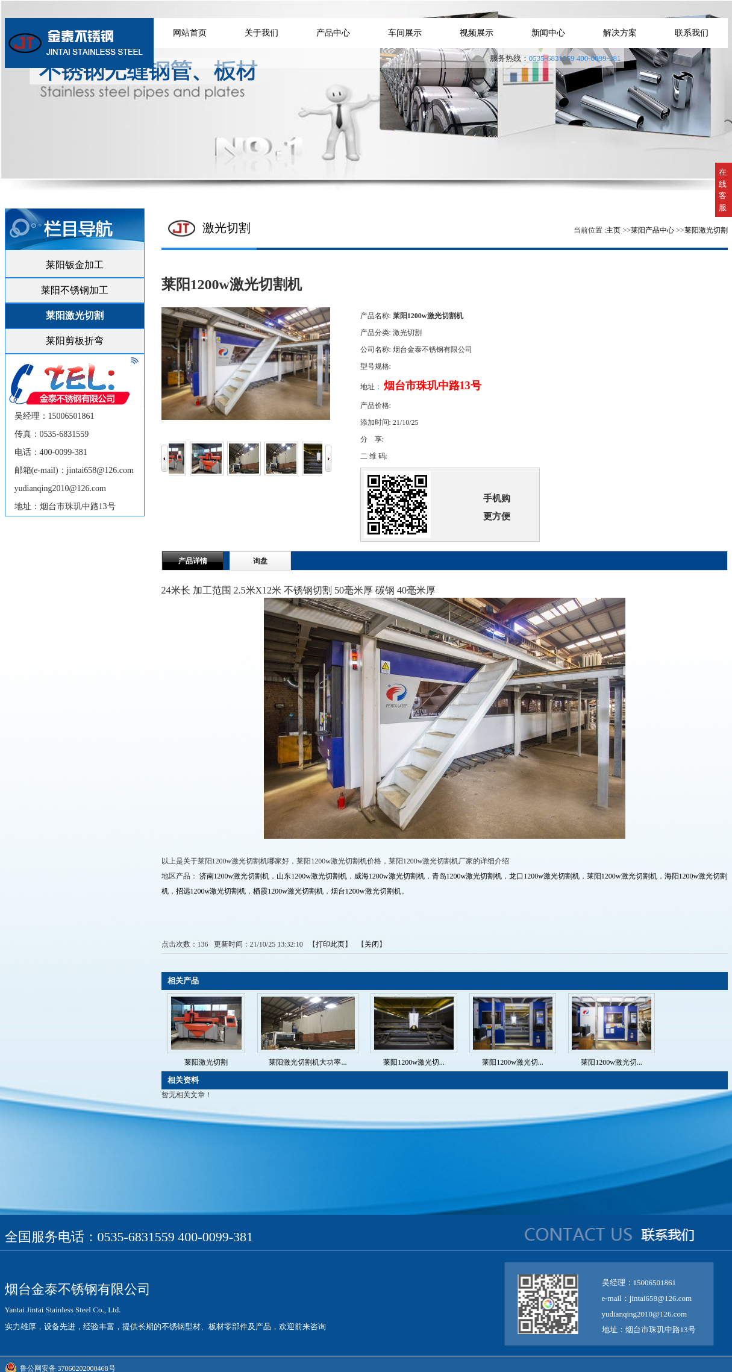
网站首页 (190, 32)
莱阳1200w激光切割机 (622, 876)
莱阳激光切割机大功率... (307, 1062)
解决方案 (620, 32)
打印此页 (330, 944)
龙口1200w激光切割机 (544, 876)
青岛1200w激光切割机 (467, 876)
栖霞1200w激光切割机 (288, 891)
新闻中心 (548, 32)
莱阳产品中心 (652, 230)
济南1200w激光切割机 (234, 876)
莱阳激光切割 (706, 230)
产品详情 (192, 561)
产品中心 (333, 32)
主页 (613, 230)
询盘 (260, 561)
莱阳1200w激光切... (414, 1062)
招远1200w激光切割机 (211, 891)
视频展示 (476, 32)
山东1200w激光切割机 (312, 876)
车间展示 (405, 32)
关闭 (371, 944)
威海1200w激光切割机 (389, 876)
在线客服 (723, 190)
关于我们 (261, 32)
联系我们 (692, 32)
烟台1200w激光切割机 (366, 891)
